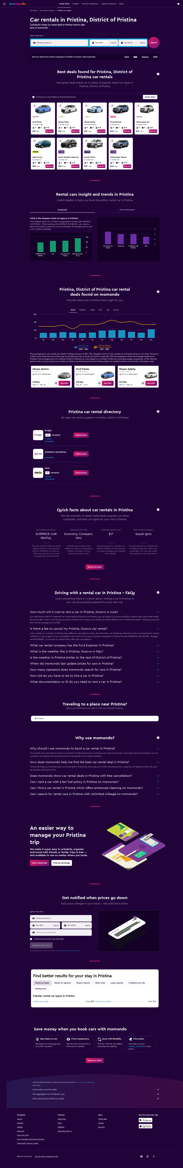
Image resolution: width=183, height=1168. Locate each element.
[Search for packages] (4, 27)
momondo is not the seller (97, 1089)
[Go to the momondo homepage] (17, 4)
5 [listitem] (87, 128)
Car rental (34, 10)
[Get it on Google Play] (147, 1120)
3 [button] (56, 72)
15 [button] (87, 79)
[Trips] (4, 34)
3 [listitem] (93, 128)
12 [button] (69, 79)
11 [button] (63, 79)
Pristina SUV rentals (104, 1001)
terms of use (63, 950)
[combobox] (38, 35)
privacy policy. (76, 950)
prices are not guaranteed (86, 1082)
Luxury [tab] (117, 310)
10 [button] (57, 79)
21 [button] (81, 85)
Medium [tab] (83, 310)
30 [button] (51, 97)
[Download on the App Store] (147, 1126)
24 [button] (57, 91)
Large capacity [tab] (118, 983)
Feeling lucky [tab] (42, 989)
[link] (65, 383)
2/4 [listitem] (151, 128)
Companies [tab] (63, 210)
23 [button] (51, 91)
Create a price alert (137, 1046)
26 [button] (69, 91)
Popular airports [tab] (84, 983)
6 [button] (75, 72)
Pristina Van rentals (42, 1001)
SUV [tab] (101, 310)
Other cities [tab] (101, 983)
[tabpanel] (96, 241)
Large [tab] (93, 310)
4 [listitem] (61, 128)
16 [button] (51, 85)
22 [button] (87, 85)
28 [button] (81, 91)
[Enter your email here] (64, 932)
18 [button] (63, 85)
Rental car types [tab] (43, 983)
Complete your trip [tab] (138, 983)
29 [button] (87, 91)
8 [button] (87, 72)
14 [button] (81, 79)
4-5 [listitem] (47, 128)
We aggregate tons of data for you (97, 1094)
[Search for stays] (4, 16)
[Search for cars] (4, 22)
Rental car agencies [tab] (64, 983)
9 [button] (50, 79)
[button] (4, 4)
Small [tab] (74, 310)
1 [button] (87, 66)
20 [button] (75, 85)
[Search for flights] (4, 11)
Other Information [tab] (128, 210)
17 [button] (57, 85)
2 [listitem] (35, 128)
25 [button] (63, 91)
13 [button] (75, 79)
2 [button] (50, 72)
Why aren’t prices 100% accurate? (97, 1098)
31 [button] (57, 97)
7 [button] (81, 72)
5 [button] (69, 72)
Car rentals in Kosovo (48, 10)
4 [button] (63, 72)
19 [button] (69, 85)
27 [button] (75, 91)
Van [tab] (108, 310)
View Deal (50, 131)
